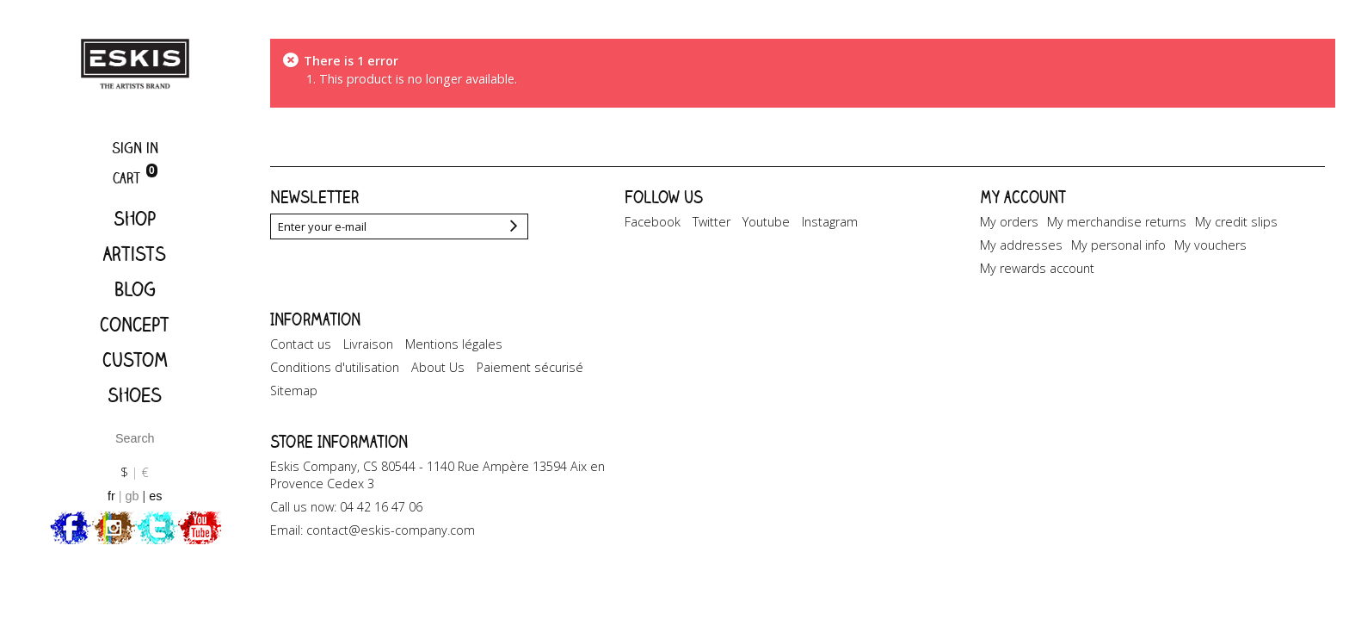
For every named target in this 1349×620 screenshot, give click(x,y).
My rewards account (1037, 268)
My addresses (1021, 245)
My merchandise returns (1116, 222)
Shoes (135, 394)
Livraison (368, 344)
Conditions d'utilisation (334, 367)
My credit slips (1236, 222)
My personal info (1118, 245)
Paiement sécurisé (530, 367)
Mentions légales (453, 344)
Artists (134, 253)
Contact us (300, 344)
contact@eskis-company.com (390, 530)
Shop (135, 218)
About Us (438, 367)
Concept (134, 324)
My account (1023, 196)
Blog (135, 288)
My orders (1009, 222)
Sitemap (293, 390)
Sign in (135, 148)
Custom (135, 359)
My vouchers (1210, 245)
